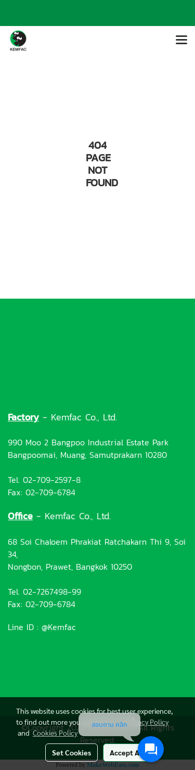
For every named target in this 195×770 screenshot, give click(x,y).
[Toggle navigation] (181, 40)
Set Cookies (71, 752)
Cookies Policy (55, 732)
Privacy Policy (147, 721)
